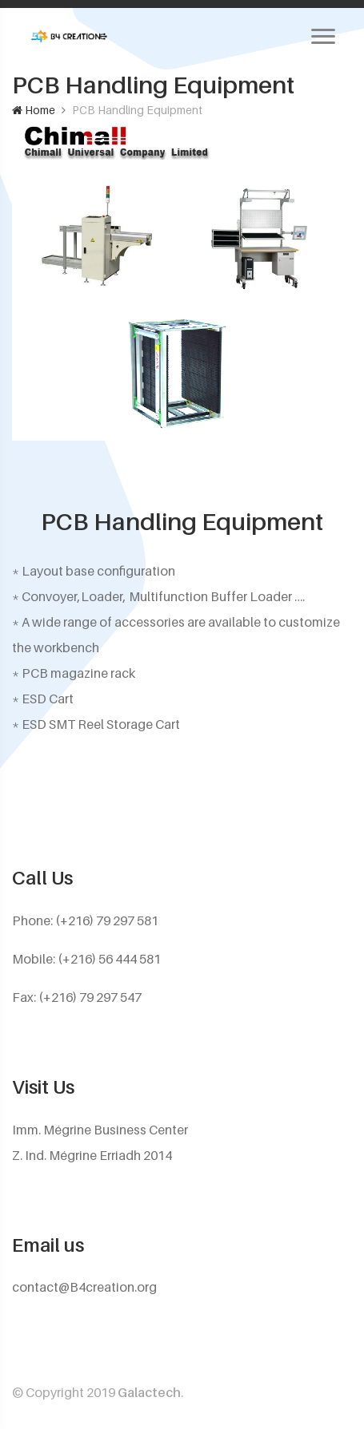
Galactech (149, 1392)
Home (33, 110)
